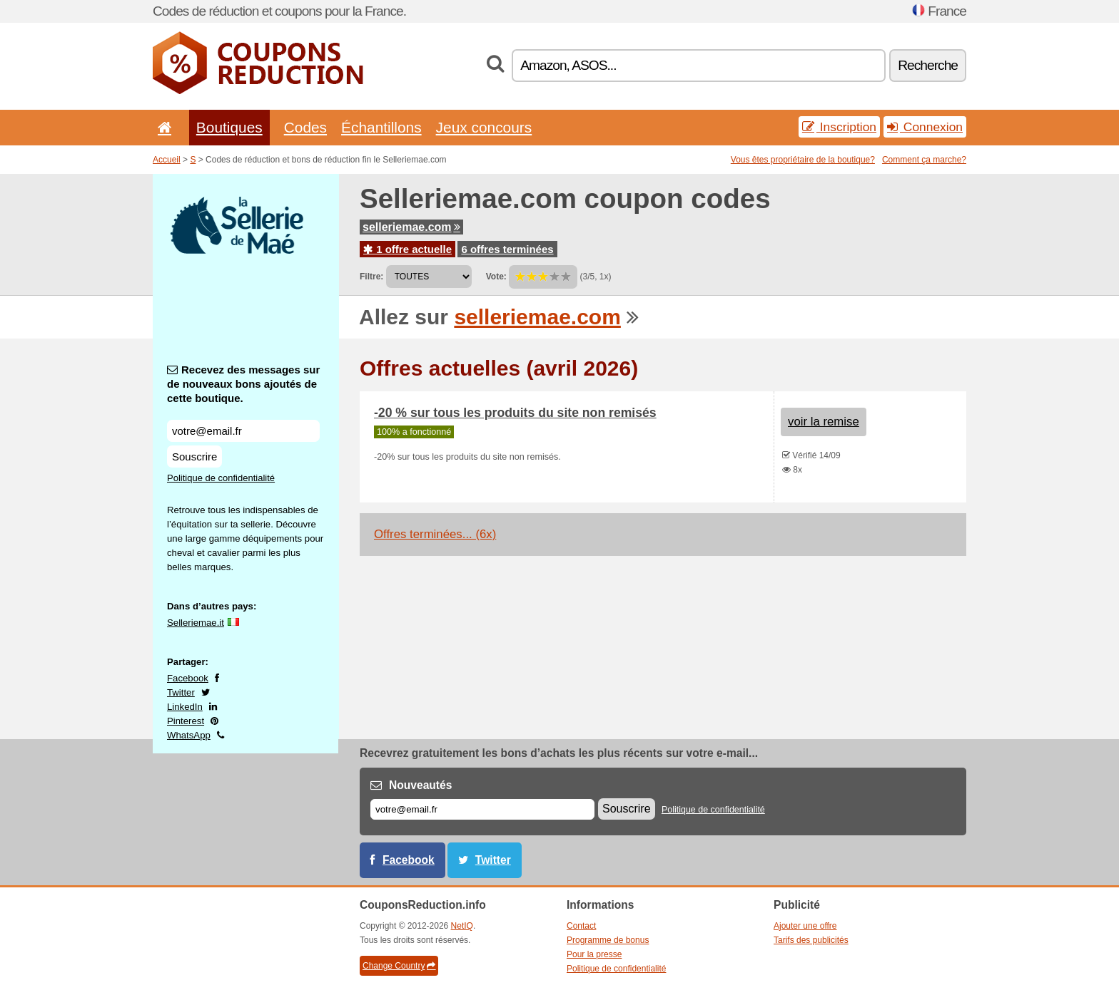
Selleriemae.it (195, 622)
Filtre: (371, 277)
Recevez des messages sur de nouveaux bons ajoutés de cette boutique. (243, 383)
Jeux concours (484, 127)
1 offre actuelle (407, 249)
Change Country (399, 966)
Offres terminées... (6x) (435, 534)
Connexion (925, 127)
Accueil (167, 160)
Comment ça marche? (924, 160)
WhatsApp (189, 735)
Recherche (928, 65)
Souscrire (194, 456)
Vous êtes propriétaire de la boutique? (803, 160)
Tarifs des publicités (811, 940)
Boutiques (229, 127)
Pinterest (185, 721)
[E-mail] (482, 809)
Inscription (839, 127)
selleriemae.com (411, 227)
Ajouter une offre (805, 926)
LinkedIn (185, 706)
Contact (581, 926)
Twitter (181, 692)
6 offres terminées (507, 249)
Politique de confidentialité (221, 478)
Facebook (187, 678)
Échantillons (381, 127)
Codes (305, 127)
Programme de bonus (608, 940)
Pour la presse (594, 954)
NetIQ (462, 926)
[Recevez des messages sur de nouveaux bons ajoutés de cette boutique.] (243, 431)
